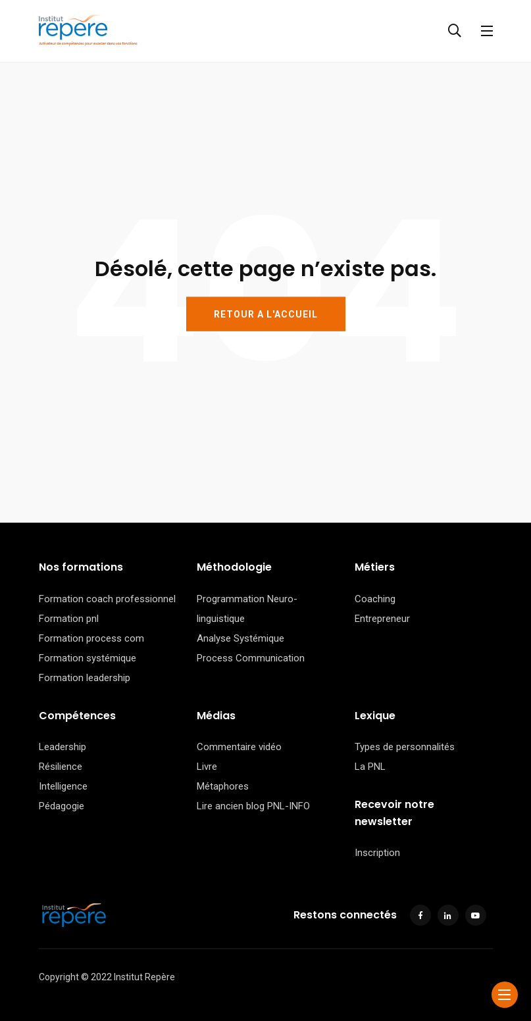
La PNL (370, 766)
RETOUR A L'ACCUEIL (266, 313)
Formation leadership (84, 678)
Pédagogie (61, 806)
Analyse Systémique (240, 638)
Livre (207, 766)
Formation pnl (69, 619)
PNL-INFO (288, 806)
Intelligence (63, 786)
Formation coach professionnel (107, 599)
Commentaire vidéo (239, 747)
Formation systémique (87, 658)
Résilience (60, 766)
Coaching (375, 599)
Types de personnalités (405, 747)
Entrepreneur (382, 619)
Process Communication (251, 658)
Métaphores (223, 786)
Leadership (62, 747)
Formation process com (91, 638)
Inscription (377, 853)
